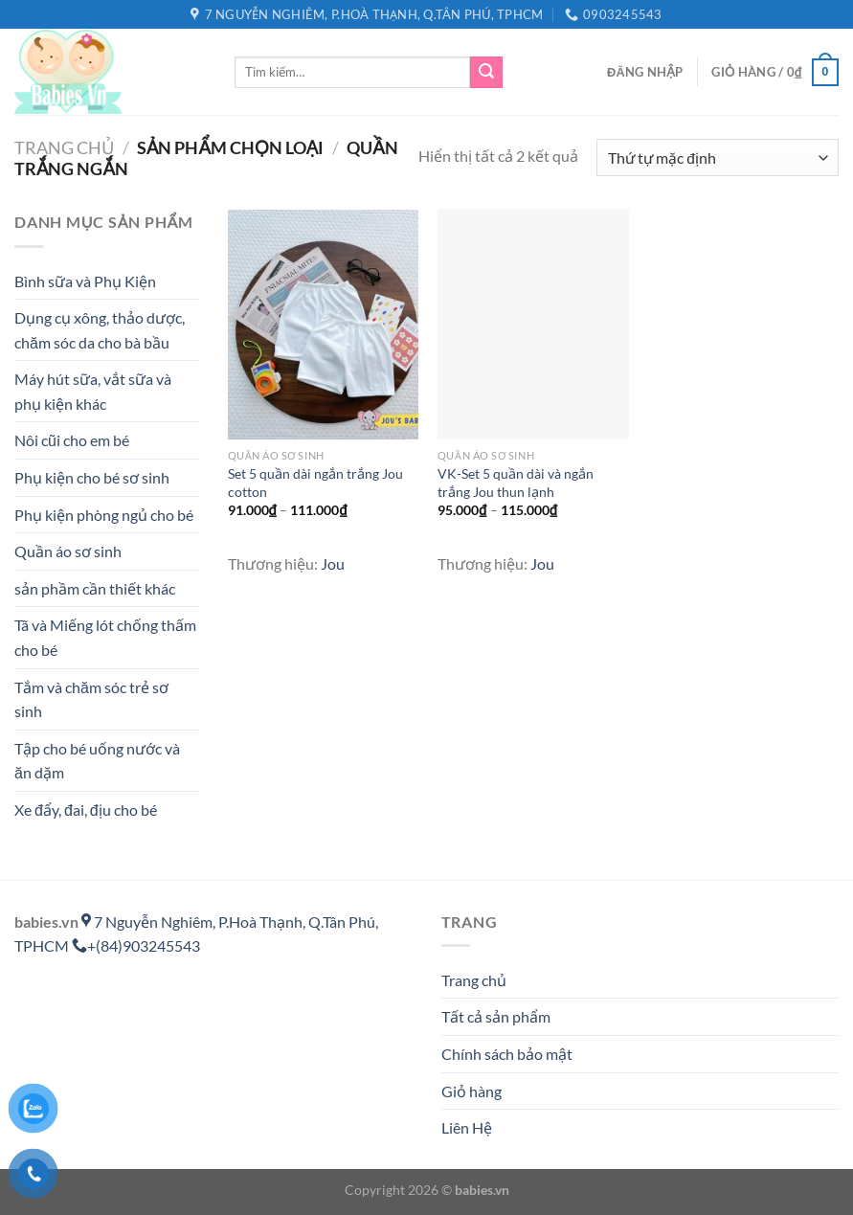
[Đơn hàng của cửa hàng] (717, 157)
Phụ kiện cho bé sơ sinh (91, 477)
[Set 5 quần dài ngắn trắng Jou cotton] (323, 324)
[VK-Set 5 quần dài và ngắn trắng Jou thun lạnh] (533, 324)
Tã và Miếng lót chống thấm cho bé (105, 637)
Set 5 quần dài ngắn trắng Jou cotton (315, 482)
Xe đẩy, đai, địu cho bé (85, 809)
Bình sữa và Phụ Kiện (85, 281)
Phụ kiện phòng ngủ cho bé (103, 515)
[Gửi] (486, 72)
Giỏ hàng (471, 1091)
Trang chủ (64, 147)
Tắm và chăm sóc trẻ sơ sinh (91, 699)
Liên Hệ (466, 1127)
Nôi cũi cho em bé (71, 440)
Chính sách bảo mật (506, 1054)
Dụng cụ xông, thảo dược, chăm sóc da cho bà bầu (99, 329)
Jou (333, 563)
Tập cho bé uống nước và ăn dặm (97, 760)
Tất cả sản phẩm (495, 1016)
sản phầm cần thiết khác (94, 588)
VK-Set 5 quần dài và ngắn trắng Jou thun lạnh (516, 482)
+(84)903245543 (136, 945)
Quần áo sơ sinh (68, 551)
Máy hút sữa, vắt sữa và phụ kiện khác (92, 391)
